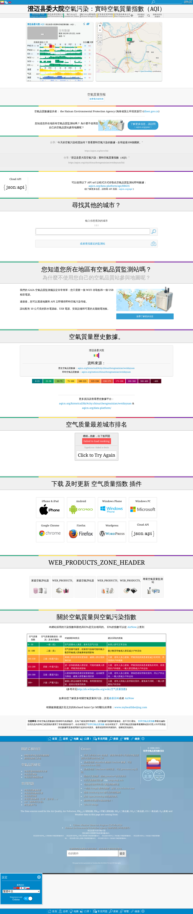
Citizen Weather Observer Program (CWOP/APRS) (97, 825)
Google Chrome (50, 532)
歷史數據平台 (30, 804)
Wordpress (111, 532)
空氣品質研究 (31, 765)
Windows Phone (111, 507)
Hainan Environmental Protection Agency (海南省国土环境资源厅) (97, 827)
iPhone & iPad (50, 507)
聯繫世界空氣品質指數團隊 (36, 755)
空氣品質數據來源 (32, 790)
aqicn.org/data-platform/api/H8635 (109, 186)
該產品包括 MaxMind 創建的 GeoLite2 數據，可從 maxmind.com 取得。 (106, 763)
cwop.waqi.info (115, 780)
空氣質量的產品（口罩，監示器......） (41, 798)
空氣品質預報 (30, 795)
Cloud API (142, 531)
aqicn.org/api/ (126, 189)
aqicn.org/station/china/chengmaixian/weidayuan (106, 371)
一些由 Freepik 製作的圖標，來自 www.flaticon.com (109, 788)
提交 (122, 853)
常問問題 (27, 783)
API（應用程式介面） (34, 801)
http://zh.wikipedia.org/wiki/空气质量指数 (101, 689)
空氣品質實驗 (30, 774)
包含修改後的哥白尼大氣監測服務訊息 (101, 784)
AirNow (132, 627)
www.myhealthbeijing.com (130, 707)
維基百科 (114, 698)
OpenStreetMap (146, 71)
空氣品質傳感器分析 (33, 777)
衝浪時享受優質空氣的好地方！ (98, 800)
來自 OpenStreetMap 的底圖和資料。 (101, 796)
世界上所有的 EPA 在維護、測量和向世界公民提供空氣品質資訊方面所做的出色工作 (110, 756)
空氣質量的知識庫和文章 (35, 771)
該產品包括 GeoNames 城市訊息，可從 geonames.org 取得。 (109, 770)
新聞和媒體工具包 (32, 758)
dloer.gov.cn (151, 111)
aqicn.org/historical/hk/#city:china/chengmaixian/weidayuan (95, 403)
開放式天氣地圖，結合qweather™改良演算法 (105, 776)
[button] (129, 41)
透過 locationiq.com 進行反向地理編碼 (102, 792)
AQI (35, 24)
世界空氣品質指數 (146, 721)
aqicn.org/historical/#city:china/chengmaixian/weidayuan (106, 368)
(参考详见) (96, 662)
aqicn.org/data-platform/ (96, 408)
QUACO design (91, 804)
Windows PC (142, 507)
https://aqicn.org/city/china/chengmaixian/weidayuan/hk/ (96, 162)
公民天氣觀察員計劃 (93, 780)
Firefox (81, 532)
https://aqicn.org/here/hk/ (96, 150)
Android (81, 507)
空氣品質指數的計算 (33, 793)
